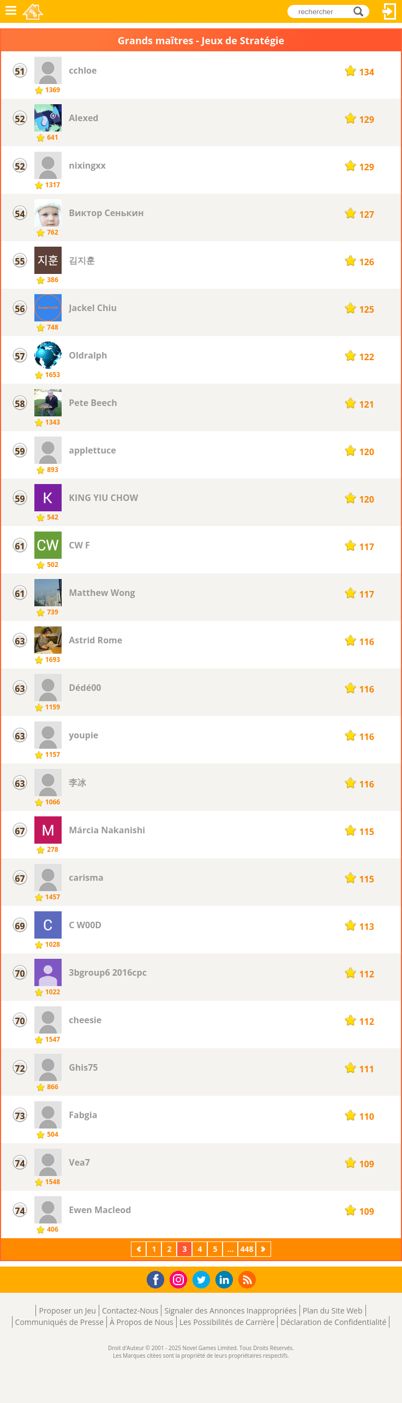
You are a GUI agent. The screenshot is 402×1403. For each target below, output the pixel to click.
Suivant (264, 1249)
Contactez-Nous (130, 1310)
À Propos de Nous (141, 1322)
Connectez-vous (389, 11)
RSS (248, 1279)
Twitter (203, 1280)
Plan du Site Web (333, 1310)
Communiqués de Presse (59, 1322)
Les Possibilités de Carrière (227, 1322)
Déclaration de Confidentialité (333, 1322)
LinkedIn (226, 1280)
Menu (10, 11)
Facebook (158, 1278)
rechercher (361, 11)
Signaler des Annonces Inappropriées (230, 1310)
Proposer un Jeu (67, 1310)
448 (246, 1249)
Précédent (139, 1249)
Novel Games (33, 11)
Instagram (180, 1278)
